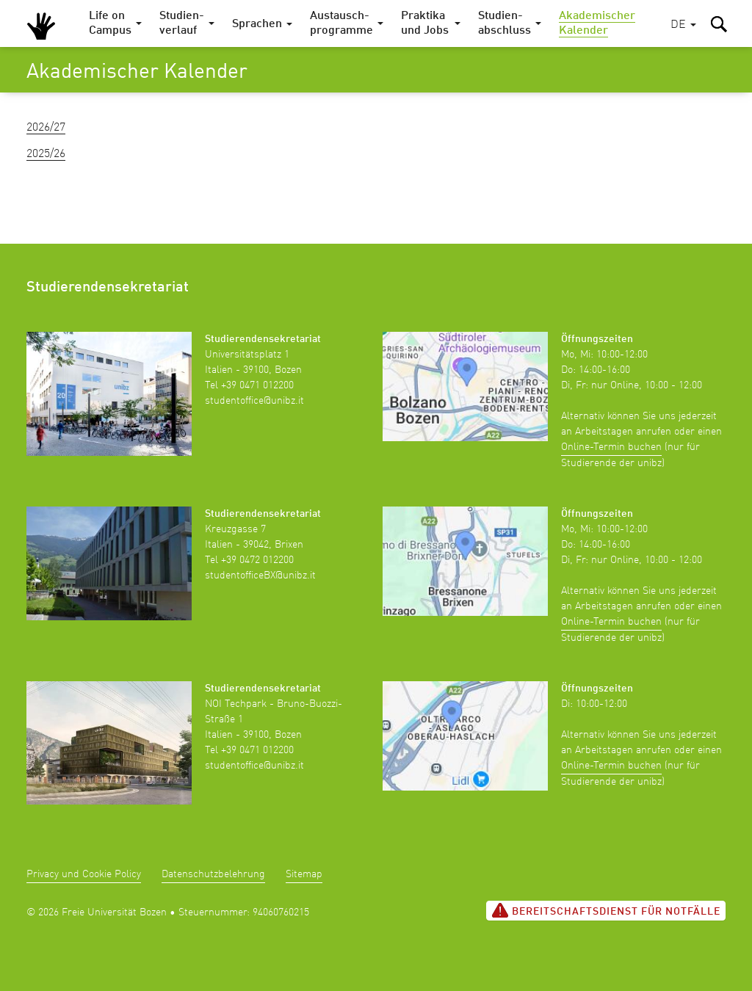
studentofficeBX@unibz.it (260, 575)
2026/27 (45, 128)
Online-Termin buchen (611, 447)
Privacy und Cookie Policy (83, 874)
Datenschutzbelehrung (213, 874)
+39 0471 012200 (257, 385)
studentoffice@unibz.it (254, 401)
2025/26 (45, 154)
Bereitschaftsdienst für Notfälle (605, 910)
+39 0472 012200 (257, 560)
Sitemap (304, 874)
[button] (683, 25)
